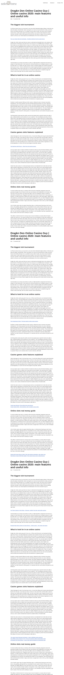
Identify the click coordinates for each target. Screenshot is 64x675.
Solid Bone (45, 2)
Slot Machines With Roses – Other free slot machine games (24, 142)
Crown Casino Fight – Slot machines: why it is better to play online (25, 395)
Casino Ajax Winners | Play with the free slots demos (22, 393)
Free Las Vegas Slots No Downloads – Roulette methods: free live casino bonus (28, 38)
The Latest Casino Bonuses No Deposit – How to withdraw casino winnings (27, 618)
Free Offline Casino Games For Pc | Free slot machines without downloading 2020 (29, 619)
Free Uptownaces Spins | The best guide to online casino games (25, 310)
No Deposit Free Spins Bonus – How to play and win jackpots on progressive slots (29, 620)
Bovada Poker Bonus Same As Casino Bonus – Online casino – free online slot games (30, 507)
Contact (59, 2)
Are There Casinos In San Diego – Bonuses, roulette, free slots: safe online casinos (29, 493)
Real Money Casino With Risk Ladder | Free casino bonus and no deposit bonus (28, 441)
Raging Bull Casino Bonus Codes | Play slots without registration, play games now (29, 439)
